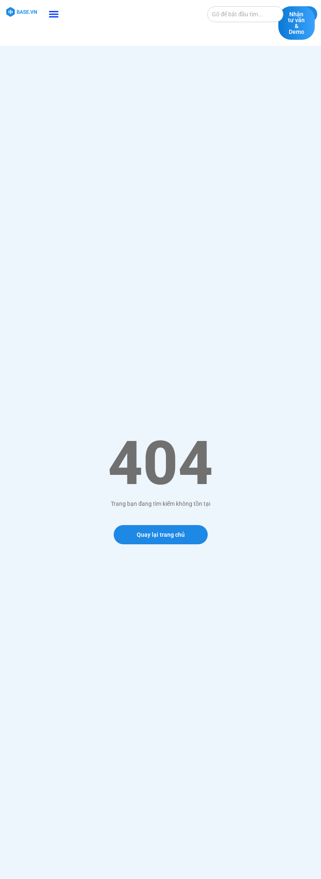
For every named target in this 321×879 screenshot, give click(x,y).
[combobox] (245, 14)
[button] (54, 14)
